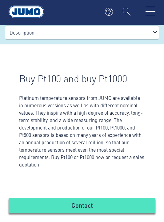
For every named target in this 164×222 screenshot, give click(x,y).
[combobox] (82, 32)
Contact (82, 205)
